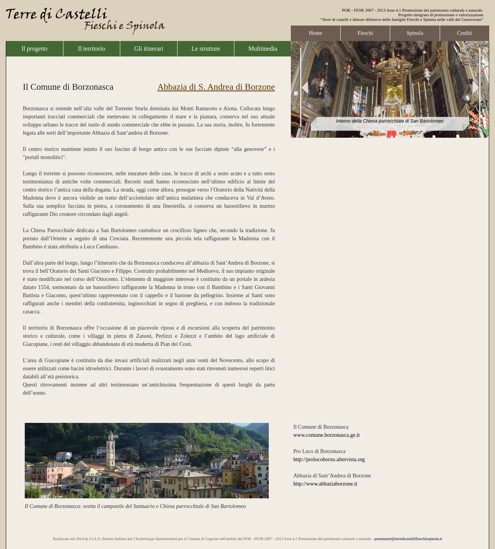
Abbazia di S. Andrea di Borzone (216, 87)
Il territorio (92, 48)
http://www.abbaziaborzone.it (325, 484)
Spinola (415, 33)
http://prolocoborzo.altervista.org (329, 459)
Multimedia (262, 48)
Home (315, 33)
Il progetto (35, 48)
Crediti (464, 33)
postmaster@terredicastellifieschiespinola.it (408, 539)
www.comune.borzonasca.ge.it (327, 435)
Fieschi (365, 33)
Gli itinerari (148, 48)
